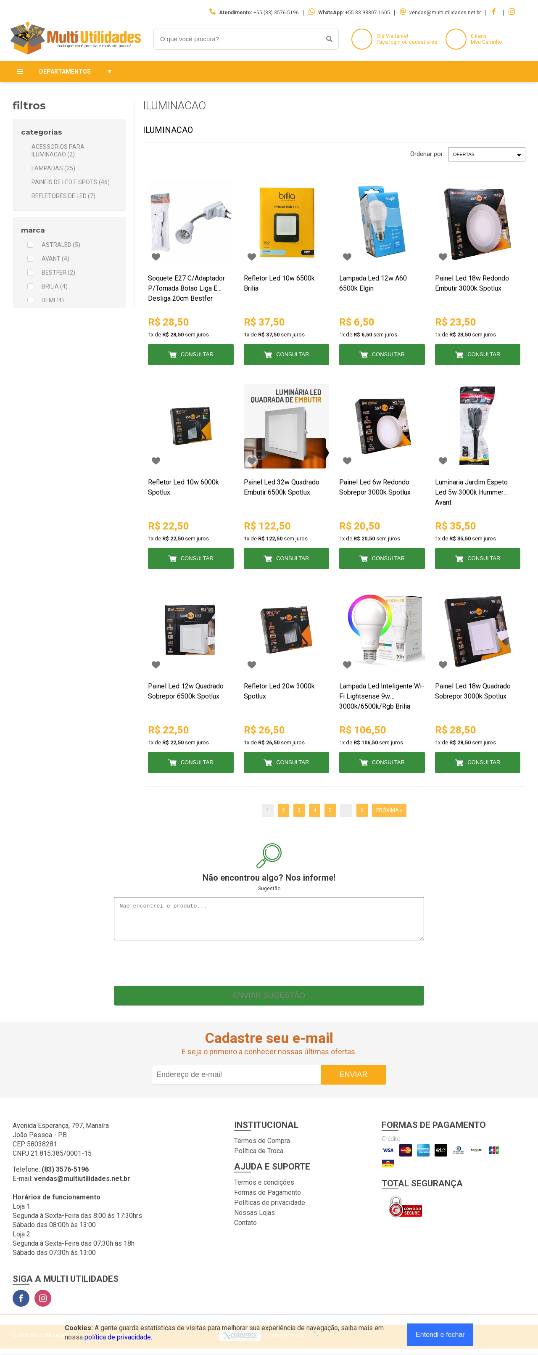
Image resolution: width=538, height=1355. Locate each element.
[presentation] (269, 967)
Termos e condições (264, 1189)
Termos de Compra (262, 1147)
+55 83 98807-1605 (367, 13)
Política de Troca (258, 1157)
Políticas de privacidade (269, 1209)
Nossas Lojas (254, 1219)
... (346, 810)
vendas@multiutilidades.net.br (445, 13)
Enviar (353, 1081)
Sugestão (269, 889)
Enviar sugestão (269, 1002)
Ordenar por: (427, 154)
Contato (245, 1229)
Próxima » (389, 810)
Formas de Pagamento (267, 1199)
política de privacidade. (118, 1337)
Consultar (197, 354)
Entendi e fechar (440, 1334)
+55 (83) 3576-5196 (276, 13)
